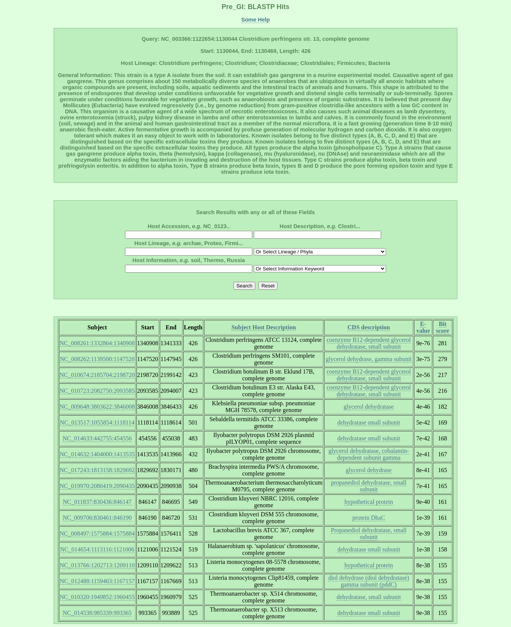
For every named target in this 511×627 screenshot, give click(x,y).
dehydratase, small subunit (369, 597)
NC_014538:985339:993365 (97, 613)
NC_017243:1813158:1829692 (97, 470)
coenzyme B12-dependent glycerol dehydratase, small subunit (369, 343)
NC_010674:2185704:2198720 (97, 375)
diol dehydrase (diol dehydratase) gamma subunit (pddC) (368, 581)
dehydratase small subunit (368, 422)
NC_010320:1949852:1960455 (97, 597)
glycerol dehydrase (369, 470)
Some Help (255, 20)
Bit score (442, 327)
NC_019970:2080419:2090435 (97, 486)
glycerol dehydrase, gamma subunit (369, 359)
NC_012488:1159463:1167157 (97, 581)
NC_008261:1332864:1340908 (97, 343)
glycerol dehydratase (369, 406)
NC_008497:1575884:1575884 (97, 533)
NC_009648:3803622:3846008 (97, 406)
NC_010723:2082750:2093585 (97, 391)
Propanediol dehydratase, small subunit (368, 533)
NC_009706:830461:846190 (97, 517)
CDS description (368, 327)
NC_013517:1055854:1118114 (97, 422)
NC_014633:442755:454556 (97, 438)
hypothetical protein (368, 502)
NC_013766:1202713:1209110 (97, 565)
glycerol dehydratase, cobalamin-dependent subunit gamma (369, 454)
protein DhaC (368, 517)
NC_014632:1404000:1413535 (97, 454)
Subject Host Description (264, 327)
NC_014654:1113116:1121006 (97, 549)
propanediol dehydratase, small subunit (369, 486)
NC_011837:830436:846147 (97, 502)
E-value (423, 327)
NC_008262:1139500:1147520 (97, 359)
